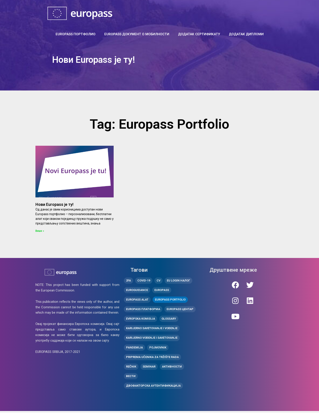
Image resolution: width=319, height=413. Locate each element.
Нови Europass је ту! (54, 204)
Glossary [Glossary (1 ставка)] (168, 319)
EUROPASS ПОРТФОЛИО (75, 34)
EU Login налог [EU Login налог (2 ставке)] (178, 280)
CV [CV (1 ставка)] (158, 280)
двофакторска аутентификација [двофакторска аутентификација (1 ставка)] (153, 387)
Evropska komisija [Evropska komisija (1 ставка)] (140, 319)
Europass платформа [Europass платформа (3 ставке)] (143, 309)
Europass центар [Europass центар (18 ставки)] (180, 309)
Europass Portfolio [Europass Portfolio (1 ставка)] (170, 300)
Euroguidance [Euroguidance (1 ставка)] (137, 290)
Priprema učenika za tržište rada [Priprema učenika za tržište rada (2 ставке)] (152, 358)
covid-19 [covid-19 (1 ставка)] (143, 280)
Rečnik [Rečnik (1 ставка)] (131, 368)
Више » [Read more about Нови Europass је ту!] (39, 230)
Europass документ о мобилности (136, 34)
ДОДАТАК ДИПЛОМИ (246, 34)
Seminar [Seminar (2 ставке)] (149, 368)
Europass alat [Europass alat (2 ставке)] (137, 300)
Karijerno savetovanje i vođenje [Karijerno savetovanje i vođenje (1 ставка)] (151, 329)
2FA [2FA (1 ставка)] (128, 280)
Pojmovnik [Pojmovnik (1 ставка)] (157, 348)
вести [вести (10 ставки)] (131, 378)
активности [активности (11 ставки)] (172, 368)
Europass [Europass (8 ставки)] (161, 290)
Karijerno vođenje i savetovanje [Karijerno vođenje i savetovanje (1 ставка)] (151, 339)
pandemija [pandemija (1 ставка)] (134, 348)
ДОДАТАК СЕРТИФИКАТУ (199, 34)
